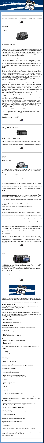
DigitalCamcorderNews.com (11, 2)
